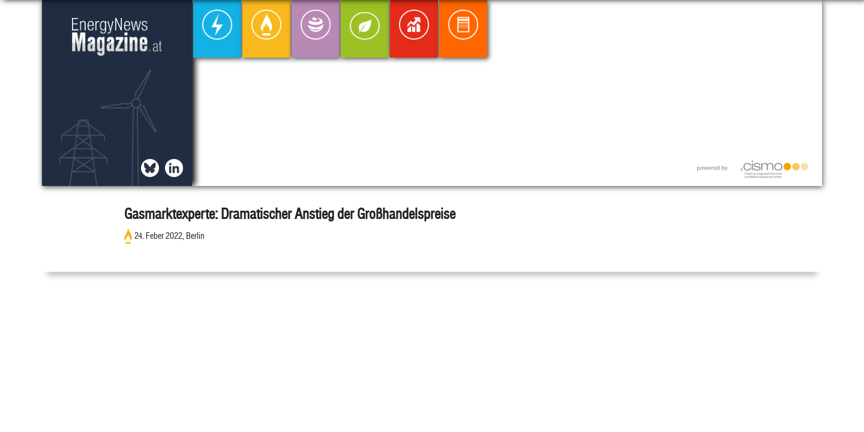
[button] (803, 19)
